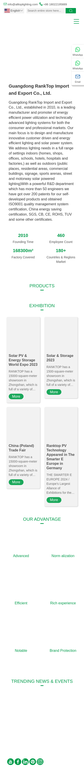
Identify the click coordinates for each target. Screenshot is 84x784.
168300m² (23, 250)
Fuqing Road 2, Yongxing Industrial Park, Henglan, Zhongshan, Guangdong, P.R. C (52, 730)
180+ (61, 250)
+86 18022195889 (55, 4)
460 (61, 235)
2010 (23, 235)
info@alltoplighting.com (23, 4)
